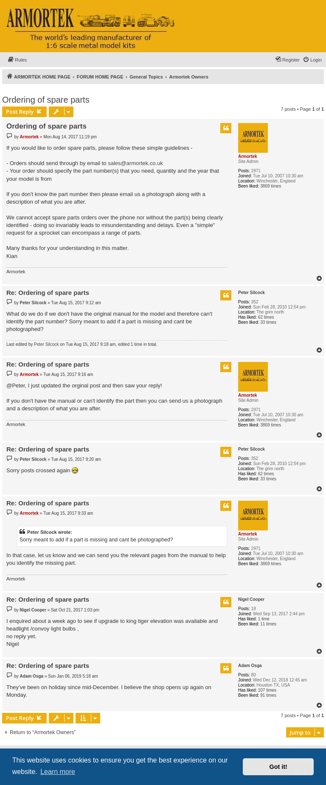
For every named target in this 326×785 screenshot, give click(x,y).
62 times (266, 317)
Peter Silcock (251, 292)
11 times (268, 624)
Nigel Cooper (251, 599)
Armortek (247, 156)
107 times (267, 690)
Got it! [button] (278, 766)
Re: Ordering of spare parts (47, 292)
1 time (264, 619)
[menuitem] (17, 60)
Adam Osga (250, 665)
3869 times (270, 186)
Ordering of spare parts (46, 99)
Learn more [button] (57, 771)
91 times (268, 695)
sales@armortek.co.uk (135, 163)
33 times (268, 322)
